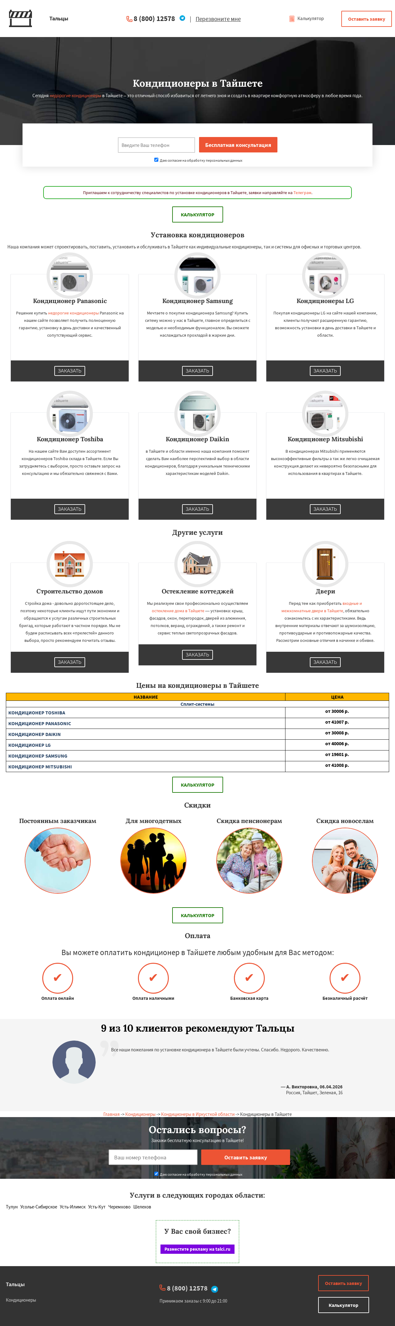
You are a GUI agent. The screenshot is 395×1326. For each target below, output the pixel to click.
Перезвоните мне (218, 19)
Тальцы (15, 1284)
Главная (111, 1114)
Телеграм (302, 192)
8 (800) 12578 (154, 18)
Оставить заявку (366, 19)
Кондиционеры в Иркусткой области (198, 1114)
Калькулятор (306, 18)
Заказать (69, 371)
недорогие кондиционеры (75, 95)
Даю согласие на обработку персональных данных (198, 160)
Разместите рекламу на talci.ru (197, 1249)
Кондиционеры (140, 1114)
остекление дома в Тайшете (178, 610)
